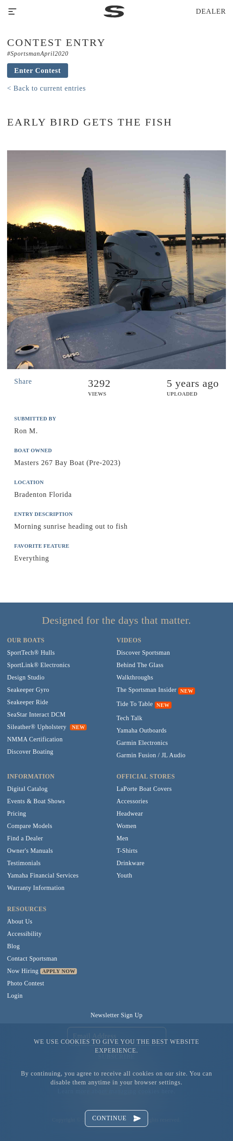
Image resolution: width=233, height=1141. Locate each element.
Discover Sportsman (143, 652)
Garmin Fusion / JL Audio (151, 755)
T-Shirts (127, 850)
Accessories (132, 801)
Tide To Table (135, 704)
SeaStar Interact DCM (36, 714)
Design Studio (26, 677)
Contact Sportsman (32, 958)
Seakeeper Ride (27, 702)
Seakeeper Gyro (28, 690)
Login (15, 995)
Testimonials (24, 863)
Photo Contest (25, 983)
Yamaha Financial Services (43, 875)
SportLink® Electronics (38, 665)
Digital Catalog (27, 789)
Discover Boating (30, 751)
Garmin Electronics (142, 743)
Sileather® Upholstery (47, 727)
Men (123, 838)
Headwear (130, 813)
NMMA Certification (35, 739)
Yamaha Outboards (142, 730)
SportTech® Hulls (31, 652)
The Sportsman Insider (147, 690)
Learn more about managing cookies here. (116, 1091)
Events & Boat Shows (36, 801)
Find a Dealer (25, 838)
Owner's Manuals (30, 850)
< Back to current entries (46, 88)
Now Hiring (22, 971)
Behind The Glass (140, 665)
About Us (19, 921)
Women (127, 826)
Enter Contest (37, 70)
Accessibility (24, 934)
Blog (13, 946)
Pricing (16, 813)
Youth (125, 875)
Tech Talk (130, 718)
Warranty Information (36, 888)
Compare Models (29, 826)
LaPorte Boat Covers (144, 789)
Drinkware (131, 863)
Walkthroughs (135, 677)
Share (23, 381)
